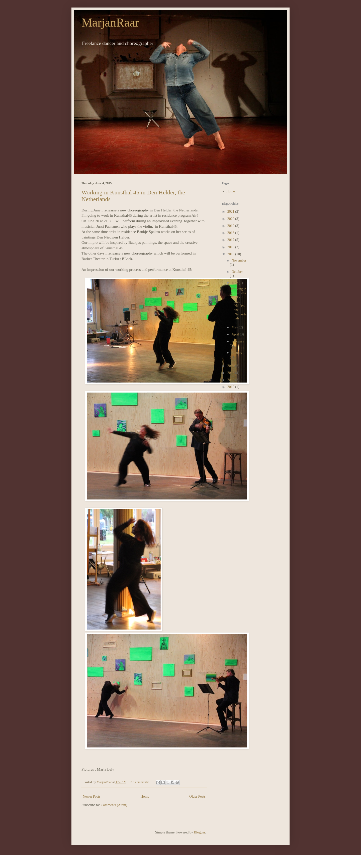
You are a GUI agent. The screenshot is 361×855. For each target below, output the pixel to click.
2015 (231, 254)
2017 (231, 240)
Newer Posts (91, 796)
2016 (231, 247)
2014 (231, 366)
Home (145, 796)
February (237, 341)
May (235, 327)
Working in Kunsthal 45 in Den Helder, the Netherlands (238, 303)
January (236, 352)
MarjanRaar (110, 22)
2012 (231, 380)
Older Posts (197, 796)
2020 (231, 219)
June (235, 283)
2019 (231, 226)
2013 (231, 373)
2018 (231, 233)
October (237, 272)
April (235, 334)
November (238, 260)
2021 (231, 211)
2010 (231, 387)
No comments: (140, 782)
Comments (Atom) (114, 805)
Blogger (199, 832)
